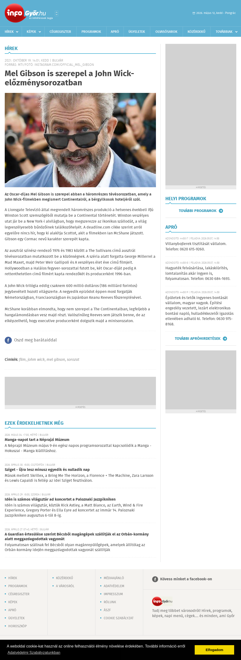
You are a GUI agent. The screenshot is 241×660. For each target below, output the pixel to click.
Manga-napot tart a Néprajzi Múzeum (37, 440)
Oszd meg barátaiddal (35, 340)
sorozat (73, 360)
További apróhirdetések (197, 338)
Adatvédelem (114, 586)
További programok (197, 211)
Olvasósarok (166, 31)
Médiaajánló (114, 578)
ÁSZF (107, 610)
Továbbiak (224, 31)
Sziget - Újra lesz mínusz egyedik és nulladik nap (47, 470)
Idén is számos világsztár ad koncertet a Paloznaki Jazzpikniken (60, 499)
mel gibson (56, 360)
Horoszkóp (17, 626)
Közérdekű (196, 31)
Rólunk (110, 602)
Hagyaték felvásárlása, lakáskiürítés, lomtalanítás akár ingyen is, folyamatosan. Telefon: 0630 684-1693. (197, 273)
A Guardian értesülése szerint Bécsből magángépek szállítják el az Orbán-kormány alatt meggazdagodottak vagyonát (77, 536)
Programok (91, 31)
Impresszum (113, 594)
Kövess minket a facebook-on (186, 579)
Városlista (56, 13)
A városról (65, 586)
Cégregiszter (60, 31)
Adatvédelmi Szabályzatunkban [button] (34, 653)
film (22, 360)
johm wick (36, 360)
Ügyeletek (137, 31)
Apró (115, 31)
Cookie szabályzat (118, 618)
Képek (31, 31)
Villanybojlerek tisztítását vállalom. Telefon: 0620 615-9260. (196, 246)
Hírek (9, 31)
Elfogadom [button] (214, 650)
